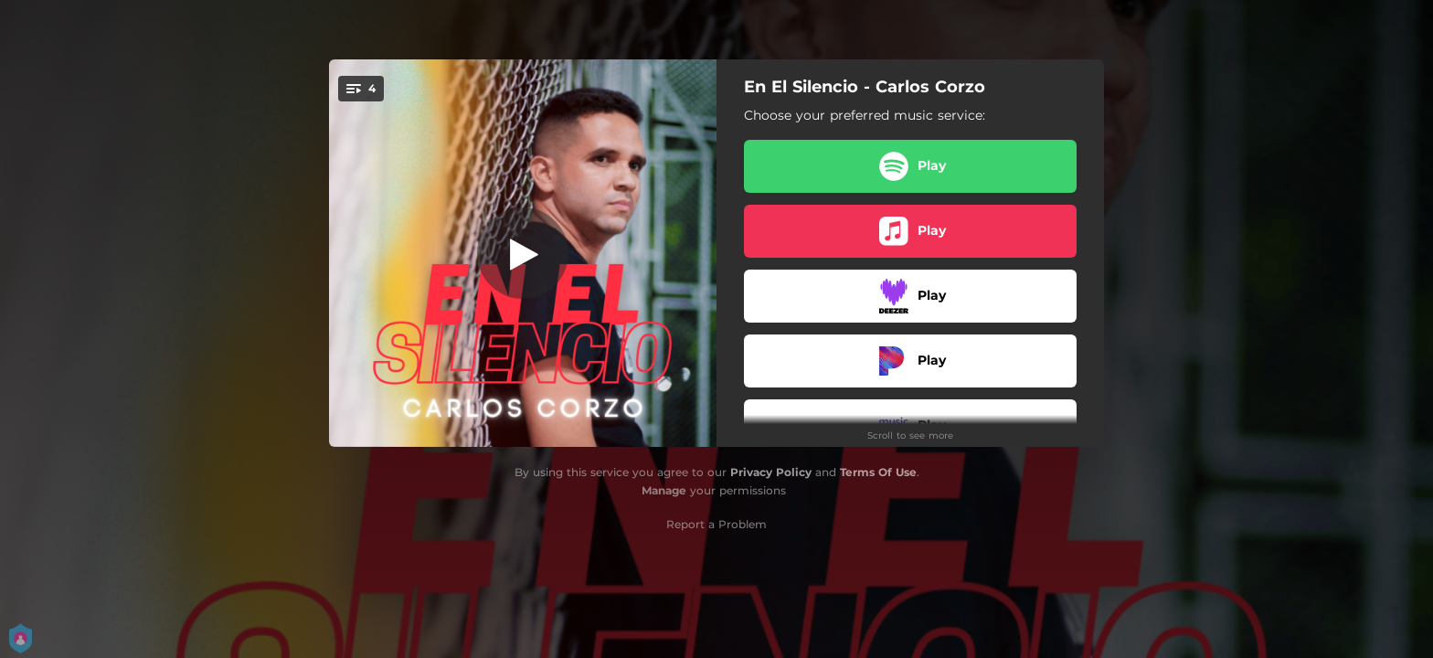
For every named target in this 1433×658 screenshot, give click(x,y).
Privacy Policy (771, 472)
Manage (664, 490)
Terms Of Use (878, 472)
